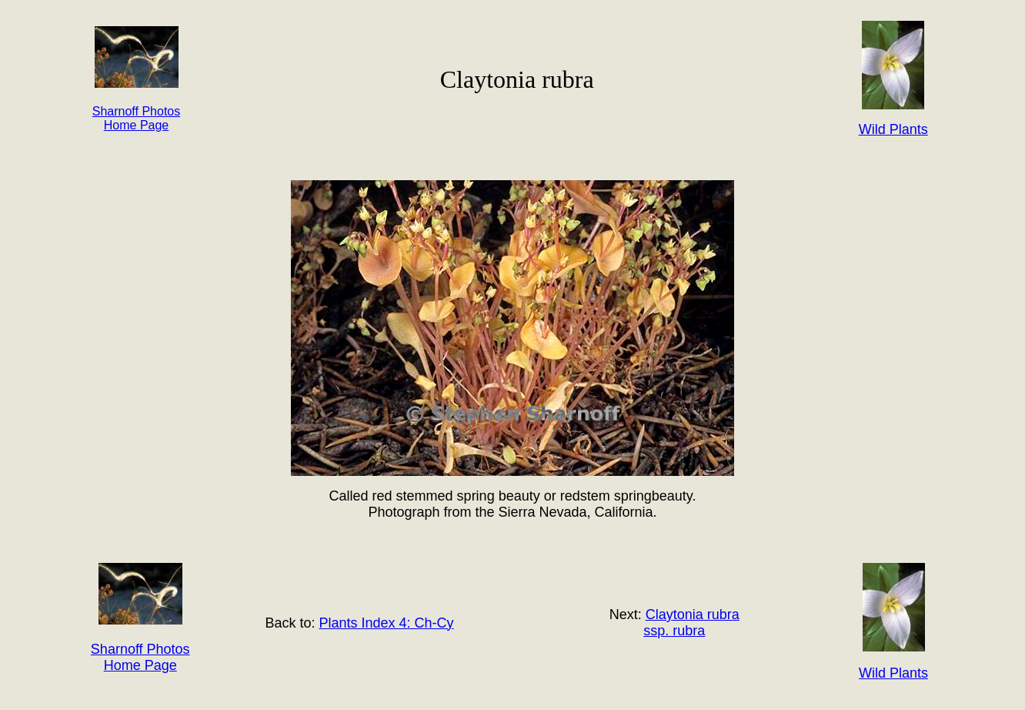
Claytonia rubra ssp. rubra (691, 622)
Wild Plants (893, 673)
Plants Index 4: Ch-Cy (386, 623)
